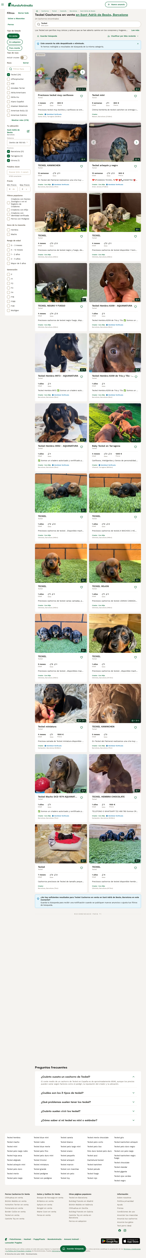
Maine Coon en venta (46, 1212)
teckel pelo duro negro (124, 1146)
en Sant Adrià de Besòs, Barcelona (102, 15)
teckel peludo (93, 1169)
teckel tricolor (40, 1160)
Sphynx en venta (44, 1205)
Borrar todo (23, 13)
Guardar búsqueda (47, 36)
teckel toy (65, 1178)
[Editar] (28, 131)
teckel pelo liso (94, 1146)
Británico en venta (45, 1201)
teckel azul (92, 1155)
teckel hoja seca (14, 1155)
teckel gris (119, 1137)
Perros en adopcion (77, 1221)
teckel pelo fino (41, 1151)
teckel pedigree (41, 1173)
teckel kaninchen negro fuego (125, 1156)
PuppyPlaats (39, 1239)
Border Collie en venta (15, 1212)
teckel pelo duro (14, 1169)
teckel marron (67, 1164)
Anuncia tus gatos (125, 1222)
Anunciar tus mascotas (127, 1215)
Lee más (135, 30)
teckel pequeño (68, 1155)
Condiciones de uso (126, 1212)
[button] (61, 72)
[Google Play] (110, 1241)
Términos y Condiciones (132, 1249)
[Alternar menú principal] (2, 4)
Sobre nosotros (124, 1198)
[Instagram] (124, 1230)
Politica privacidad (125, 1201)
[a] (26, 189)
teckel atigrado (14, 1160)
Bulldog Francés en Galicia (81, 1212)
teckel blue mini (41, 1137)
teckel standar (120, 1167)
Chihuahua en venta (14, 1198)
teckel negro (120, 1181)
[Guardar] (81, 96)
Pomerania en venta (14, 1208)
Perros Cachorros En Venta (17, 1194)
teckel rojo (92, 1178)
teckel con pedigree (43, 1178)
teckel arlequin (67, 1160)
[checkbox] (8, 74)
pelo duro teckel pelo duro (99, 1151)
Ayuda (120, 1205)
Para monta (14, 48)
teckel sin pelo (67, 1173)
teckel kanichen (94, 1164)
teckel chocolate (121, 1162)
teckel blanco (67, 1142)
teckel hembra (13, 1137)
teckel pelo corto (95, 1142)
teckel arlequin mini (16, 1164)
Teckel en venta (12, 1215)
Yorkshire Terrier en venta (16, 1205)
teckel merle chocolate (98, 1137)
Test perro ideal (124, 1226)
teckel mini (12, 1146)
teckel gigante (120, 1171)
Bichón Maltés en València (81, 1205)
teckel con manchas (70, 1169)
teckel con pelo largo (124, 1151)
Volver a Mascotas (16, 18)
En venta (13, 36)
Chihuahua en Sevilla (78, 1208)
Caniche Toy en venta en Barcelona (80, 1216)
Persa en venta (43, 1215)
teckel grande (40, 1169)
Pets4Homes (15, 1239)
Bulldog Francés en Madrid (81, 1201)
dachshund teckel (95, 1160)
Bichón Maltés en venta (15, 1201)
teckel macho (13, 1142)
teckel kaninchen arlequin (126, 1142)
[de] (14, 189)
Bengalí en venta (44, 1208)
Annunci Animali (71, 1239)
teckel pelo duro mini (43, 1155)
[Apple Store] (131, 1241)
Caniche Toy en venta (14, 1219)
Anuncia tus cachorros (127, 1219)
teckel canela (67, 1137)
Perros (11, 24)
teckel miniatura (41, 1164)
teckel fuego (93, 1173)
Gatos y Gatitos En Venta (48, 1194)
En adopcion (14, 42)
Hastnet (27, 1239)
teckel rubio (39, 1142)
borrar (26, 63)
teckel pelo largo (14, 1178)
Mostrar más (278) (20, 120)
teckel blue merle (42, 1146)
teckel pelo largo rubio (17, 1151)
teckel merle (13, 1173)
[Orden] (123, 36)
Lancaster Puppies (13, 1243)
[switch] (23, 58)
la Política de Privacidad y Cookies (18, 1251)
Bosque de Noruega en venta (50, 1198)
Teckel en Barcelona (78, 1198)
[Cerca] (138, 44)
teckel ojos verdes (122, 1176)
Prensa (120, 1208)
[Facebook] (119, 1230)
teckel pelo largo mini (71, 1146)
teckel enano (66, 1151)
